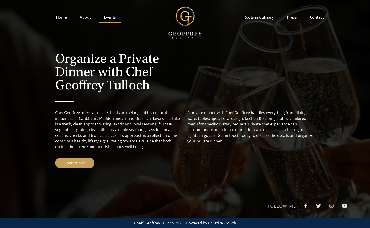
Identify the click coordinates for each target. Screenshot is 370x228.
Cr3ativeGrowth (222, 223)
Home (61, 17)
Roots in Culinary (259, 17)
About (85, 17)
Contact (317, 17)
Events (110, 17)
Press (292, 17)
